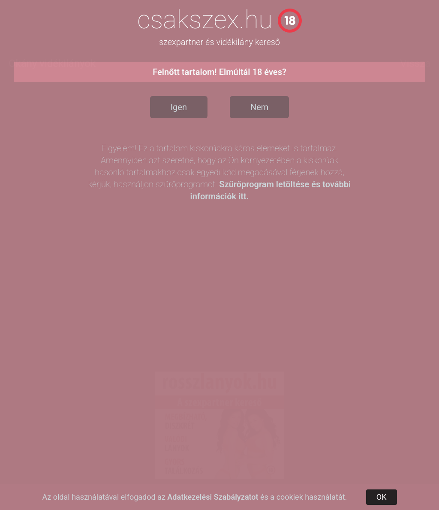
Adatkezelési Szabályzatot (212, 496)
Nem (259, 107)
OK (381, 496)
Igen (179, 107)
